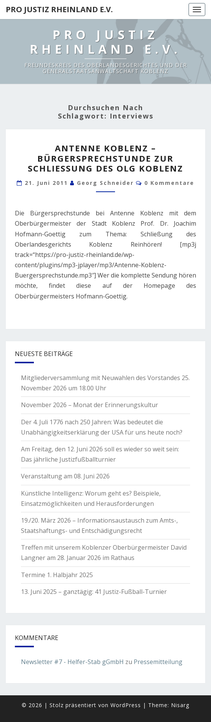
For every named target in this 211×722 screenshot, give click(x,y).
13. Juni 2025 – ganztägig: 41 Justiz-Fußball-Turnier (94, 591)
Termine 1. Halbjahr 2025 (57, 575)
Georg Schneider (105, 182)
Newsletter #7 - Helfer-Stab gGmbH (72, 662)
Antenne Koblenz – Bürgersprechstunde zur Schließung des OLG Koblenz (105, 158)
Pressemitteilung (158, 662)
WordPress (125, 705)
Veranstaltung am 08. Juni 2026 (65, 476)
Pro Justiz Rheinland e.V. (59, 9)
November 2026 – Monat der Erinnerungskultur (89, 405)
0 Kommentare (169, 182)
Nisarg (180, 705)
